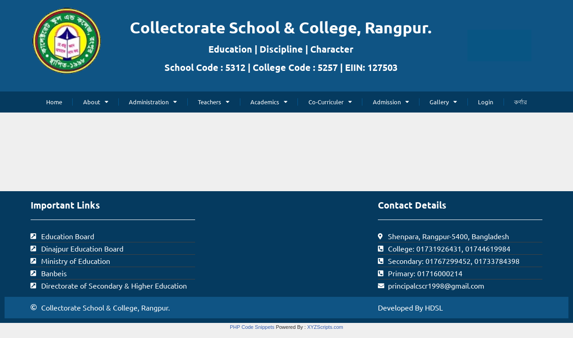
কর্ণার (520, 102)
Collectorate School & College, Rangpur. (281, 27)
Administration (153, 101)
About (95, 101)
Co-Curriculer (330, 101)
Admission (391, 101)
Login (485, 102)
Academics (268, 101)
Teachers (213, 101)
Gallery (443, 101)
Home (54, 102)
